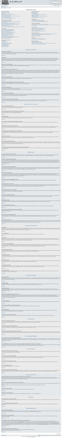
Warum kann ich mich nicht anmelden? (6, 15)
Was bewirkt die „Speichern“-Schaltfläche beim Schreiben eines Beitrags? (10, 36)
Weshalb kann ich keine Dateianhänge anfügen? (7, 34)
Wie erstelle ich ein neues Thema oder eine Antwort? (8, 29)
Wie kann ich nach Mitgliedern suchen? (36, 30)
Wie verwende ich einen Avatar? (5, 25)
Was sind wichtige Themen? (5, 45)
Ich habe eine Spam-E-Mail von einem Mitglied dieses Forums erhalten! (40, 21)
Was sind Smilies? (4, 42)
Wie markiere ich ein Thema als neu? (6, 38)
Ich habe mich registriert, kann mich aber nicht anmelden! (8, 14)
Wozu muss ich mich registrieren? (5, 12)
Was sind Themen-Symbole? (5, 46)
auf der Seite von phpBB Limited (20, 411)
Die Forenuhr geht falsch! (5, 22)
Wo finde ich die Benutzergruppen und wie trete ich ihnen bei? (39, 14)
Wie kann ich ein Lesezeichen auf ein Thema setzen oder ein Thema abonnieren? (41, 34)
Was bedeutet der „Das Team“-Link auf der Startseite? (38, 17)
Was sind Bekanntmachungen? (5, 44)
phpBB (32, 436)
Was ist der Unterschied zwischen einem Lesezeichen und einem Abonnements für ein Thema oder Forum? (44, 33)
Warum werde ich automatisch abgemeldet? (7, 17)
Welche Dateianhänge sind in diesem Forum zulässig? (38, 38)
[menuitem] (6, 5)
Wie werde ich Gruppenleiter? (35, 15)
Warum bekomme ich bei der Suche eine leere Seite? (38, 29)
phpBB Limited (44, 127)
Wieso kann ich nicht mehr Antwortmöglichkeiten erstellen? (8, 32)
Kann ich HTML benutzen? (5, 41)
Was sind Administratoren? (35, 12)
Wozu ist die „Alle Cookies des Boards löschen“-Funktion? (8, 18)
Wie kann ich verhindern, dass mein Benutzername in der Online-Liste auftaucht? (11, 21)
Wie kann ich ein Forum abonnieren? (36, 35)
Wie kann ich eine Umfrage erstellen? (6, 31)
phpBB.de (50, 127)
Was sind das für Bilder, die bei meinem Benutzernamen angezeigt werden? (10, 24)
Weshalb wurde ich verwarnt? (5, 35)
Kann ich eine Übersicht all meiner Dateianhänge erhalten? (38, 39)
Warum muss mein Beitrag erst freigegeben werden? (8, 37)
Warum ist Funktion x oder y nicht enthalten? (37, 42)
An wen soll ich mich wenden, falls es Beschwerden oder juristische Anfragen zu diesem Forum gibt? (43, 43)
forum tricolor (27, 436)
